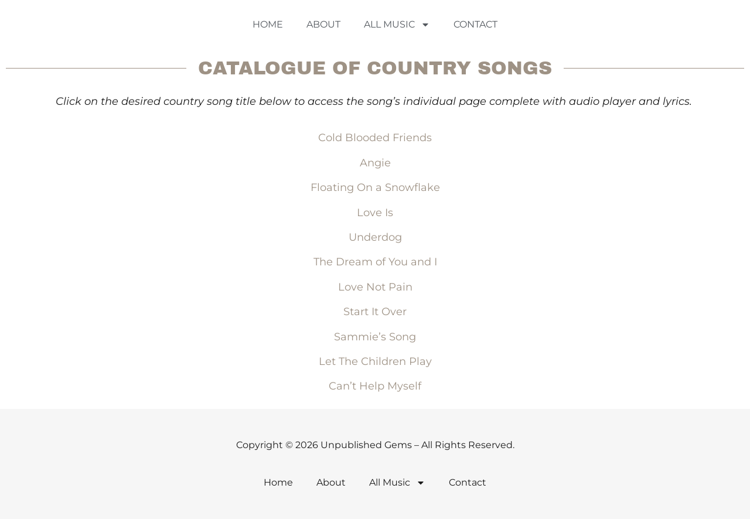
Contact (475, 24)
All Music (397, 25)
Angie (375, 162)
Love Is (375, 212)
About (323, 24)
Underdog (375, 237)
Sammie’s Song (375, 336)
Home (268, 24)
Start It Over (375, 311)
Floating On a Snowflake (375, 187)
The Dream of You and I (375, 261)
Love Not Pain (375, 287)
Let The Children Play (375, 361)
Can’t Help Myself (375, 386)
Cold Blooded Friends (375, 137)
